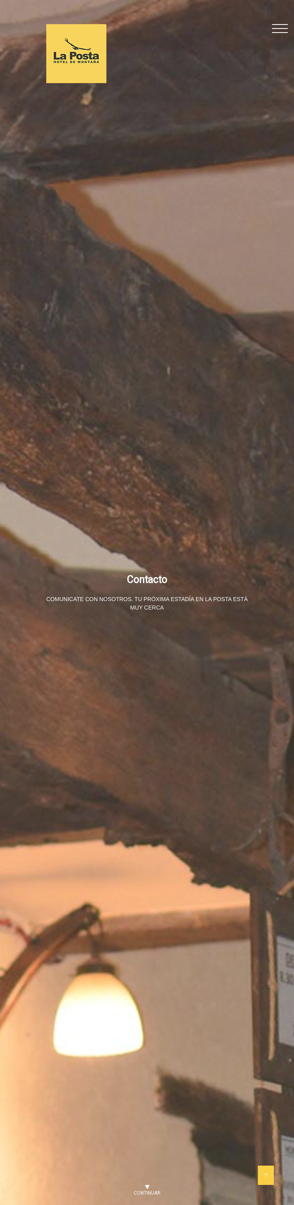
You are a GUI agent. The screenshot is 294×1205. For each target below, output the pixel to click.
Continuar (147, 1191)
